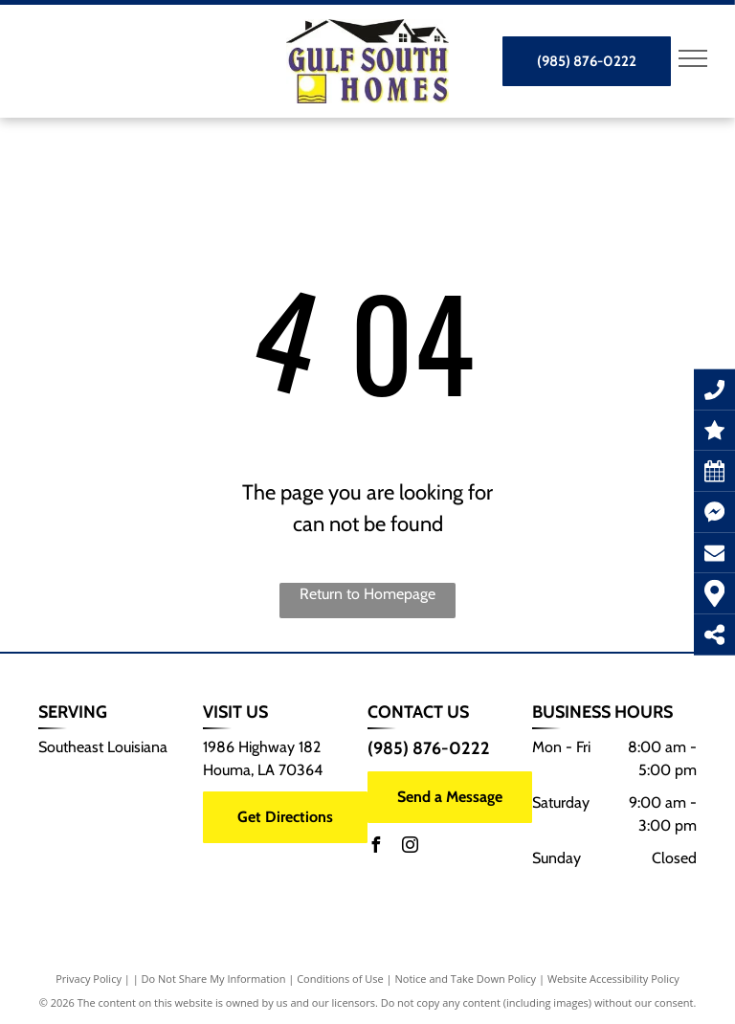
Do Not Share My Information (214, 978)
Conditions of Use (340, 978)
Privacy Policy (89, 978)
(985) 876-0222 (429, 748)
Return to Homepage (367, 594)
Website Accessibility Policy (613, 978)
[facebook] (375, 847)
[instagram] (409, 847)
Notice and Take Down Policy (466, 978)
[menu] (693, 58)
